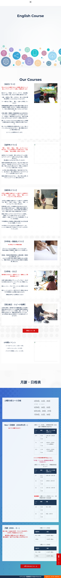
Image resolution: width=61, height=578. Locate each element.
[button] (30, 2)
